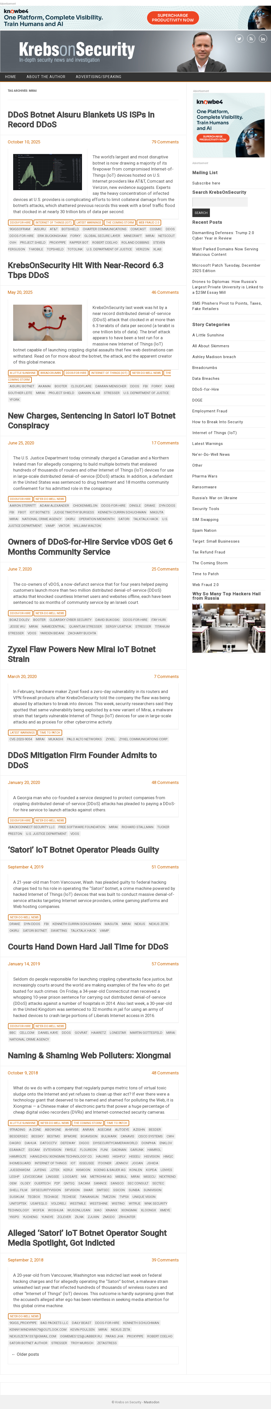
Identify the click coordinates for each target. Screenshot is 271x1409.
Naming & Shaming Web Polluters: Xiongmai (89, 1055)
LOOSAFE (70, 1177)
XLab (157, 249)
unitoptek (18, 1203)
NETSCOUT (166, 236)
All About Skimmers (210, 346)
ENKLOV (166, 1143)
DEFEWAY (68, 1143)
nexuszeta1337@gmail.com (33, 1336)
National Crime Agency (42, 519)
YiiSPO (14, 1217)
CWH (170, 1136)
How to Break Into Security (217, 422)
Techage (51, 1197)
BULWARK (109, 1136)
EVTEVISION (52, 1150)
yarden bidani (52, 633)
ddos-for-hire (22, 236)
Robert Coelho (105, 242)
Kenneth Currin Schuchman (122, 512)
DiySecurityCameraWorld (115, 1143)
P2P (57, 1183)
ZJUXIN (93, 1217)
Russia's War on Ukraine (214, 498)
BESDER (155, 1129)
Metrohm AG (101, 1177)
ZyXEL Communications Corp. (143, 739)
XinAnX (111, 1210)
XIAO (98, 1210)
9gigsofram (20, 229)
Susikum (17, 1197)
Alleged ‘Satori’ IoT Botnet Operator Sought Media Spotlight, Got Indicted (87, 1238)
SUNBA (134, 1190)
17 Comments (165, 442)
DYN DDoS (167, 505)
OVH (13, 242)
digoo (84, 1143)
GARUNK (137, 1150)
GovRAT (81, 1033)
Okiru (70, 519)
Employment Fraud (209, 411)
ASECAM (104, 1129)
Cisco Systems (150, 1136)
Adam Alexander (54, 505)
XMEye (165, 1210)
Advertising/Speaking (98, 77)
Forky (75, 236)
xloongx (148, 1210)
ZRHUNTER (127, 1217)
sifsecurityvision (46, 1190)
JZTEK (55, 1170)
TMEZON (109, 1197)
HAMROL (154, 1150)
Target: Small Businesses (216, 541)
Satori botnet (35, 931)
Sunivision (152, 1190)
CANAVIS (127, 1136)
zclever (64, 1217)
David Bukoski (107, 620)
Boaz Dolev (19, 620)
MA (83, 1177)
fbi (145, 386)
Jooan (137, 1163)
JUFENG (40, 1170)
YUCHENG (30, 1217)
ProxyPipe (58, 242)
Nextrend (167, 1177)
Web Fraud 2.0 (149, 222)
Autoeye (122, 1129)
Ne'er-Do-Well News (146, 373)
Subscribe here (206, 183)
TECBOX (34, 1197)
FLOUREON (88, 1150)
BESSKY (37, 1136)
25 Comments (165, 569)
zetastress (107, 1343)
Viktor (64, 526)
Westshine (99, 1203)
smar (88, 1190)
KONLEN (135, 1170)
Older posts (25, 1354)
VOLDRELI (58, 1203)
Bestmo (53, 1136)
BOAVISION (89, 1136)
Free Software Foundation (82, 827)
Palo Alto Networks (84, 739)
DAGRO (15, 1143)
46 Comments (165, 292)
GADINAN (119, 1150)
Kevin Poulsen (82, 1329)
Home (10, 77)
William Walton (87, 526)
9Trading (17, 1129)
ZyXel (110, 739)
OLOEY (25, 1183)
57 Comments (165, 963)
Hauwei (102, 1156)
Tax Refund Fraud (208, 552)
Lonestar (118, 1033)
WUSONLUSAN (78, 1210)
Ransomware (204, 487)
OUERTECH (42, 1183)
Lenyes (166, 1170)
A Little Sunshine (23, 373)
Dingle (135, 505)
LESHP (14, 1177)
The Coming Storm (120, 222)
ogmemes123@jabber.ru (81, 1336)
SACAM (84, 1183)
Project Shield (33, 242)
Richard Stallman (137, 827)
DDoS (170, 229)
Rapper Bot (79, 242)
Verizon (142, 249)
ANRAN (88, 1129)
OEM (13, 1183)
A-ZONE (35, 1129)
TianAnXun (89, 1197)
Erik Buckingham (52, 236)
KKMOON (83, 1170)
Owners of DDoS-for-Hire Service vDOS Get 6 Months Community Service (90, 547)
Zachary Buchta (82, 633)
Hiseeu (134, 1156)
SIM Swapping (205, 519)
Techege (69, 1197)
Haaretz (98, 1033)
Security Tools (205, 508)
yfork (15, 400)
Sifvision (72, 1190)
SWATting (59, 931)
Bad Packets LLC (54, 1323)
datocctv (48, 1143)
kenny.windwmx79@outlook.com (38, 1329)
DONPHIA (149, 1143)
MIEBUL (121, 1177)
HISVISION (152, 1156)
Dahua (30, 1143)
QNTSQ (69, 1183)
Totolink (75, 249)
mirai (150, 236)
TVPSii (124, 1197)
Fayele (70, 1150)
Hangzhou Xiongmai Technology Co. (61, 1156)
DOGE (197, 400)
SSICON (119, 1190)
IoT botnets (40, 512)
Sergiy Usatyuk (119, 626)
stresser (112, 393)
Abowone (53, 1129)
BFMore (70, 1136)
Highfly (119, 1156)
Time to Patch (49, 732)
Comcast (138, 229)
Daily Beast (81, 1323)
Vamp (50, 526)
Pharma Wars (205, 476)
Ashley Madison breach (214, 357)
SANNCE (100, 1183)
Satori (123, 519)
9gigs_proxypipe (23, 1323)
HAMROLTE (18, 1156)
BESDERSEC (19, 1136)
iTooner (104, 1163)
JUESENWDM (20, 1170)
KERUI (67, 1170)
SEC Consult (138, 1183)
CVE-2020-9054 (21, 739)
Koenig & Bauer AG (110, 1170)
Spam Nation (204, 530)
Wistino (118, 1203)
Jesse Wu (17, 626)
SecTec (158, 1183)
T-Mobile (36, 249)
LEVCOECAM (32, 1177)
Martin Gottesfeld (146, 1033)
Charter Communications (105, 229)
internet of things (51, 1163)
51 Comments (165, 866)
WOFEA (38, 1210)
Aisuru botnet (22, 386)
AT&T (54, 229)
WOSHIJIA (55, 1210)
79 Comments (165, 141)
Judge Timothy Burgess (74, 512)
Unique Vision (144, 1197)
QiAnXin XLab (89, 393)
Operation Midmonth (96, 519)
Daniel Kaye (48, 1033)
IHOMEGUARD (20, 1163)
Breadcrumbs (50, 373)
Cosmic (156, 229)
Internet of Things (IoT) (54, 222)
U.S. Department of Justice (109, 249)
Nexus (140, 924)
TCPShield (55, 249)
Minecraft (133, 236)
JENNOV (121, 1163)
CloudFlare (81, 386)
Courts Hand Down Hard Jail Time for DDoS (88, 947)
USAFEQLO (38, 1203)
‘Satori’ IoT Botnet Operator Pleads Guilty (83, 850)
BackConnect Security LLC (32, 827)
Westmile (78, 1203)
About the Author (46, 77)
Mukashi (55, 739)
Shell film (18, 1190)
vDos (32, 633)
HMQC (168, 1156)
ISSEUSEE (86, 1163)
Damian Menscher (110, 386)
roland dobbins (135, 242)
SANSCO (117, 1183)
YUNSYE (47, 1217)
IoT (73, 1163)
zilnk (79, 1217)
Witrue (135, 1203)
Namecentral (53, 626)
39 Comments (165, 1259)
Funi (104, 1150)
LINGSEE (52, 1177)
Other (197, 465)
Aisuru (40, 229)
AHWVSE (72, 1129)
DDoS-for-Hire (20, 222)
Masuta (156, 512)
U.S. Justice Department (46, 834)
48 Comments (165, 782)
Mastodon (151, 1402)
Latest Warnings (89, 222)
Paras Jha (114, 1336)
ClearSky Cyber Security (71, 620)
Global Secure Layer (102, 236)
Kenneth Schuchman (141, 1323)
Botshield (70, 229)
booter (61, 386)
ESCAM (34, 1150)
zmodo (109, 1217)
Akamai (44, 386)
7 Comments (166, 676)
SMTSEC (103, 1190)
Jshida (152, 1163)
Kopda (151, 1170)
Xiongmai (129, 1210)
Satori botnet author (28, 1343)
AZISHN (139, 1129)
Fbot (22, 512)
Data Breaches (206, 378)
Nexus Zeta (158, 924)
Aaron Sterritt (23, 505)
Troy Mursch (82, 1343)
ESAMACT (17, 1150)
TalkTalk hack (145, 519)
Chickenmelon (85, 505)
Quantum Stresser (85, 626)
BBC (13, 1033)
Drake (150, 505)
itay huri (158, 620)
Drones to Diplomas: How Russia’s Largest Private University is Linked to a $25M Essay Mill (228, 287)
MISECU (149, 1177)
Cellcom (27, 1033)
